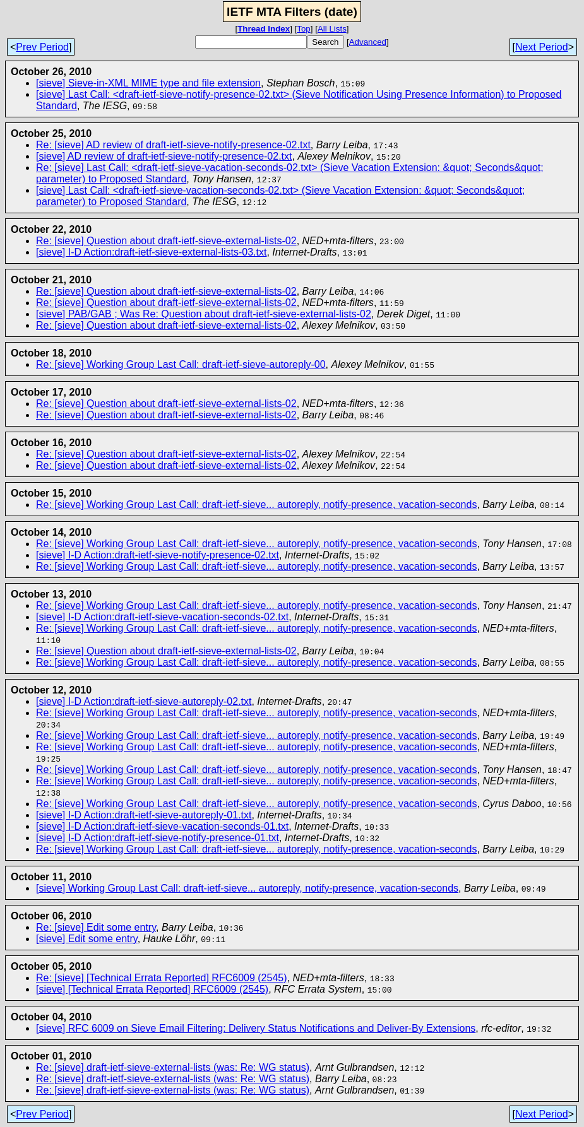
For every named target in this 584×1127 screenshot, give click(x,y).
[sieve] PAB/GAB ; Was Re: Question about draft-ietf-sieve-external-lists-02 (203, 314)
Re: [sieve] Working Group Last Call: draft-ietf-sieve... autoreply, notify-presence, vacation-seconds (256, 504)
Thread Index (263, 28)
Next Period (541, 47)
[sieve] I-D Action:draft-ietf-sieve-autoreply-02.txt (143, 701)
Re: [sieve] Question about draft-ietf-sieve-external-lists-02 (166, 240)
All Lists (332, 28)
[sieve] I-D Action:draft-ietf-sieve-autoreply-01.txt (143, 815)
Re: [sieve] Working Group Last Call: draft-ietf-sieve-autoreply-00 (181, 364)
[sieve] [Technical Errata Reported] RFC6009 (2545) (152, 989)
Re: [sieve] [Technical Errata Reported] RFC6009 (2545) (161, 977)
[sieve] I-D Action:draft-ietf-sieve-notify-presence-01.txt (157, 837)
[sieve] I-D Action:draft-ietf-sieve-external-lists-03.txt (151, 252)
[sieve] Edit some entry (87, 938)
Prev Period (42, 47)
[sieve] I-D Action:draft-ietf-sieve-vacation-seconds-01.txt (162, 826)
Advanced (367, 42)
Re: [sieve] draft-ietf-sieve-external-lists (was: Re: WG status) (172, 1067)
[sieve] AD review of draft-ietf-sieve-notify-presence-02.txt (164, 156)
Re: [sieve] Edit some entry (96, 927)
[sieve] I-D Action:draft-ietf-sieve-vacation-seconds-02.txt (162, 616)
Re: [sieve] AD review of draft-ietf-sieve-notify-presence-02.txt (173, 144)
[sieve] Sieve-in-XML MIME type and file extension (148, 83)
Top (304, 28)
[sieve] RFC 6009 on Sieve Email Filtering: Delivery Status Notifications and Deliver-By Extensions (255, 1028)
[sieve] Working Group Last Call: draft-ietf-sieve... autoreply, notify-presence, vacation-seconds (247, 888)
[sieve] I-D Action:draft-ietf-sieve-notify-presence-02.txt (157, 555)
